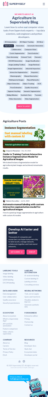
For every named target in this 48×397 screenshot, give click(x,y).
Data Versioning (12, 57)
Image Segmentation (15, 69)
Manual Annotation (31, 76)
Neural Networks (33, 80)
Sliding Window (12, 95)
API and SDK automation (7, 325)
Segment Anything (14, 91)
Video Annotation (15, 99)
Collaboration (16, 49)
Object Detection (13, 84)
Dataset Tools (26, 57)
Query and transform (32, 297)
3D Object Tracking (26, 42)
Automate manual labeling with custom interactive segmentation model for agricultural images (23, 207)
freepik (24, 367)
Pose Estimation (15, 87)
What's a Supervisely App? (10, 320)
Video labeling (8, 277)
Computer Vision (30, 49)
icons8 (19, 367)
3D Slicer (40, 42)
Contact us (28, 325)
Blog (26, 343)
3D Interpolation (10, 42)
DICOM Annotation (15, 61)
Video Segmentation (32, 99)
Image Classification (32, 61)
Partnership (28, 322)
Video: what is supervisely (8, 333)
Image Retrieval (34, 65)
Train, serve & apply (31, 294)
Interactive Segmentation (18, 72)
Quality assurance (9, 300)
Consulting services (31, 285)
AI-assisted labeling (31, 276)
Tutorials (38, 95)
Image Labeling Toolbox (17, 65)
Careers (6, 346)
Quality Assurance (31, 87)
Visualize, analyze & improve (31, 301)
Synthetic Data (26, 95)
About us (6, 343)
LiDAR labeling (8, 280)
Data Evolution (33, 53)
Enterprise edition (31, 316)
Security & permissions (11, 303)
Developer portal (30, 355)
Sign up (32, 252)
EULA (5, 355)
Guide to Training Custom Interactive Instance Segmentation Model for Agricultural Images (22, 156)
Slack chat (28, 349)
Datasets (38, 57)
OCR (39, 84)
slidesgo (31, 367)
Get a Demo (15, 252)
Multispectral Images (16, 80)
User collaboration (10, 297)
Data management (9, 294)
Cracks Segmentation (17, 53)
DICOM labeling (9, 283)
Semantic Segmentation (32, 91)
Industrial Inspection (33, 69)
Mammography (15, 76)
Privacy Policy (8, 352)
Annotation (20, 46)
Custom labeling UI (31, 279)
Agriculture (9, 46)
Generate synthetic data (31, 306)
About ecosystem (9, 316)
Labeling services (30, 282)
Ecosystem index (30, 352)
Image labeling (8, 274)
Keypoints (34, 72)
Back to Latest (24, 106)
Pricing (27, 319)
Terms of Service (9, 349)
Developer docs (30, 346)
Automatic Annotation (35, 46)
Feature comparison (10, 329)
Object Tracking (28, 84)
